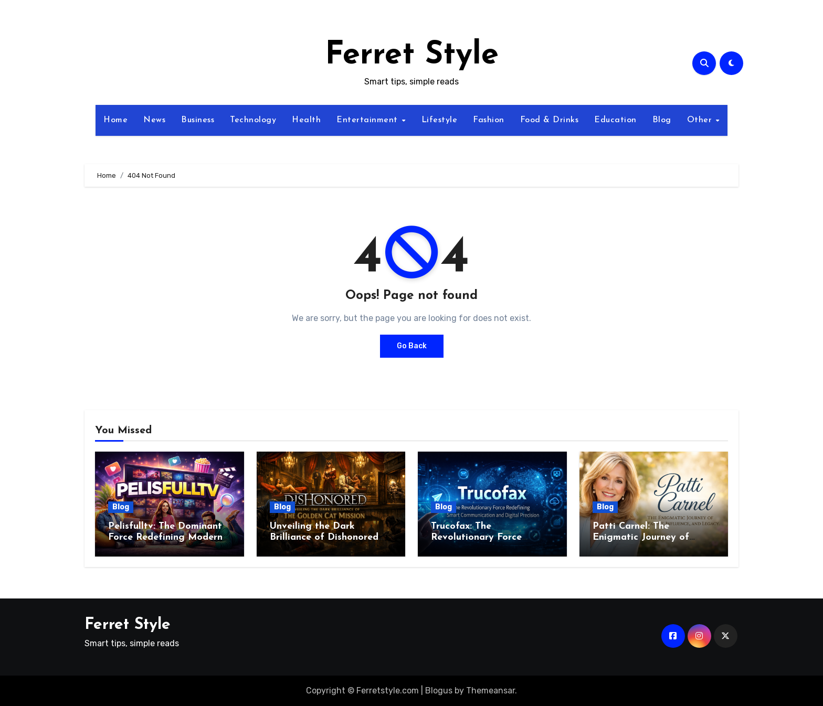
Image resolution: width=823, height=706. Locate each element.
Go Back (412, 345)
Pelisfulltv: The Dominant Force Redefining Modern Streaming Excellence (165, 537)
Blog (661, 120)
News (154, 120)
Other (701, 120)
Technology (253, 120)
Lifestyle (439, 120)
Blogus (438, 691)
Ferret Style (412, 55)
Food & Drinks (549, 120)
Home (115, 120)
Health (306, 120)
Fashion (488, 120)
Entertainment (368, 120)
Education (615, 120)
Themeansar (490, 691)
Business (197, 120)
